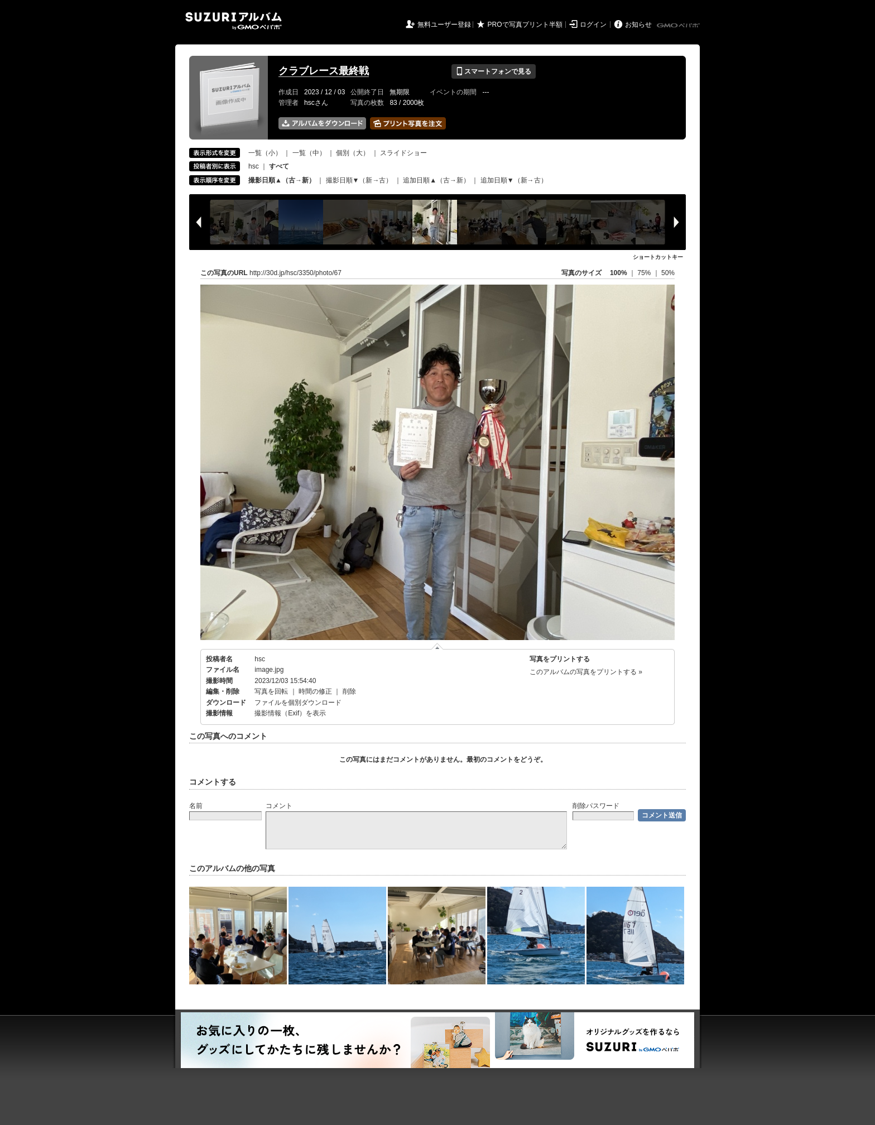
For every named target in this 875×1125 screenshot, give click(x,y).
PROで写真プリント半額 (525, 24)
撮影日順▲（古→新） (281, 180)
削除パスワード (596, 806)
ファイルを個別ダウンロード (298, 702)
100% (618, 273)
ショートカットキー (658, 257)
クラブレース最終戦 (323, 70)
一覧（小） (265, 153)
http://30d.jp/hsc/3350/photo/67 (295, 273)
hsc (253, 166)
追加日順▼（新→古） (513, 180)
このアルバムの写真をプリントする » (586, 672)
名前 (196, 806)
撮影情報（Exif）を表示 (290, 713)
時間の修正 (315, 691)
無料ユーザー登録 (444, 24)
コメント (279, 806)
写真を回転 (271, 691)
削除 (349, 691)
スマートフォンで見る (493, 71)
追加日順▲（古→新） (436, 180)
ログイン (593, 24)
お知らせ (638, 24)
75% (644, 273)
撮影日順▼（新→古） (359, 180)
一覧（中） (309, 153)
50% (668, 273)
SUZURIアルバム (233, 21)
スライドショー (403, 153)
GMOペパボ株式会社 (679, 25)
